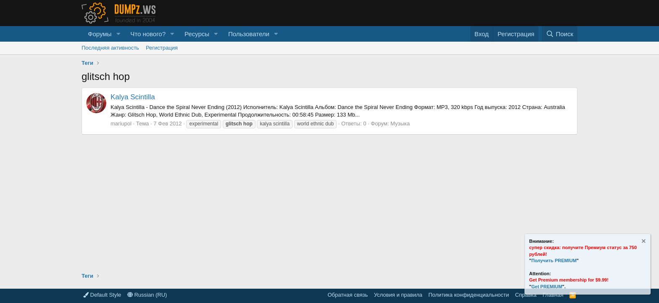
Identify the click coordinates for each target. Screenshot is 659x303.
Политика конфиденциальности (468, 295)
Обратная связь (347, 295)
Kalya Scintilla (133, 97)
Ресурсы (197, 33)
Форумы (99, 33)
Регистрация (162, 48)
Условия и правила (398, 295)
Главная (553, 295)
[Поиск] (559, 34)
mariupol (121, 123)
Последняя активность (110, 48)
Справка (526, 295)
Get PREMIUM (546, 286)
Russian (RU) (147, 295)
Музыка (400, 123)
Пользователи (248, 33)
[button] (118, 34)
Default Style (102, 295)
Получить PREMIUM (554, 260)
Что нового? (148, 33)
